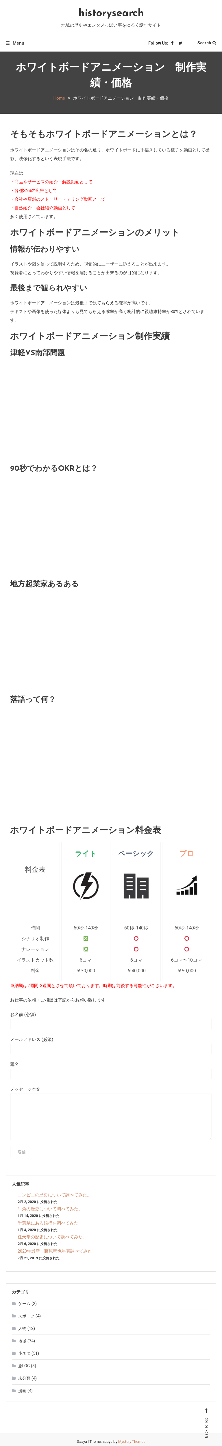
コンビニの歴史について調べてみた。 (54, 1195)
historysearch (111, 13)
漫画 (22, 1390)
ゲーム (24, 1303)
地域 (22, 1341)
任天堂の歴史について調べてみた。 (52, 1237)
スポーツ (26, 1316)
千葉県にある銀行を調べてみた (48, 1223)
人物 (22, 1328)
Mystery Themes (131, 1441)
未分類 (24, 1378)
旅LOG (24, 1365)
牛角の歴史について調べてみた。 (50, 1208)
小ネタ (24, 1353)
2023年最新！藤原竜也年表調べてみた (55, 1251)
